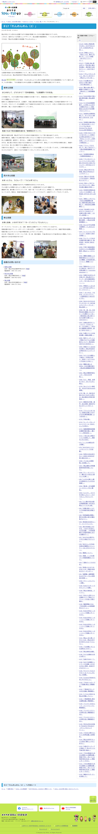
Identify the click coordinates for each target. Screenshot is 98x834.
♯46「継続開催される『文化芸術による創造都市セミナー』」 (87, 606)
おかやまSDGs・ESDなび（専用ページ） (40, 789)
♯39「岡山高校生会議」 (87, 651)
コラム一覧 (38, 21)
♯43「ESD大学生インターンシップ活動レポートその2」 (87, 626)
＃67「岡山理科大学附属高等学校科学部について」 (87, 467)
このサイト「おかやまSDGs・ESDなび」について (36, 825)
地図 (27, 269)
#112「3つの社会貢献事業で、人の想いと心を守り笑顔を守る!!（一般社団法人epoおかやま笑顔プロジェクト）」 (87, 106)
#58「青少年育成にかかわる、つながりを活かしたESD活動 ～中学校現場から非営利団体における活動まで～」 (87, 530)
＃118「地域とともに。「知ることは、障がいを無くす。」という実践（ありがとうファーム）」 (87, 56)
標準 (91, 1)
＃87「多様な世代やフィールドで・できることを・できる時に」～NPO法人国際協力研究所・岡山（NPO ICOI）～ (87, 326)
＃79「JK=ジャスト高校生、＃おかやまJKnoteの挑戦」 (87, 388)
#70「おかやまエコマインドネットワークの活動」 (86, 449)
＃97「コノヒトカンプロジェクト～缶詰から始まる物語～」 (87, 233)
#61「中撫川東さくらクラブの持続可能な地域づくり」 (87, 510)
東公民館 (7, 280)
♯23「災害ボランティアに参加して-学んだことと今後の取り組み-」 (87, 748)
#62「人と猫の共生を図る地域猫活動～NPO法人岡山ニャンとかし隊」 (87, 503)
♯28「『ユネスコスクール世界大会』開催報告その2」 (87, 712)
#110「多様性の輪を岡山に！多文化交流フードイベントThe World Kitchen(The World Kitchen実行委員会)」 (87, 126)
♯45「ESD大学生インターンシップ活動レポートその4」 (87, 613)
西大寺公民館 (8, 273)
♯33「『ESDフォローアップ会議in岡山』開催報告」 (87, 684)
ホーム (3, 21)
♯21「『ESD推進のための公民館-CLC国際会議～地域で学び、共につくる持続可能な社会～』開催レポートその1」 (87, 767)
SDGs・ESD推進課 (21, 789)
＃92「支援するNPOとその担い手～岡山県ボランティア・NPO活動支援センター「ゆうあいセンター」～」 (87, 279)
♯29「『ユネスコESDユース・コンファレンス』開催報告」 (87, 705)
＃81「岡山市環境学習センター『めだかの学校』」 (87, 374)
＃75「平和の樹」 (85, 419)
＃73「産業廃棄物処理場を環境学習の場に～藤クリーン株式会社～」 (87, 431)
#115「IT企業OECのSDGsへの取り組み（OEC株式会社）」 (86, 82)
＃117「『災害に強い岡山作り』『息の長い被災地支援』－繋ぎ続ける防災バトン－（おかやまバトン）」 (87, 67)
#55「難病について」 (86, 553)
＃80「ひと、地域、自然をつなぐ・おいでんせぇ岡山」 (87, 381)
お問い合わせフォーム (37, 821)
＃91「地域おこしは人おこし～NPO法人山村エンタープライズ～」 (87, 287)
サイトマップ (43, 829)
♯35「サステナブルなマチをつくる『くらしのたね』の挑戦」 (87, 672)
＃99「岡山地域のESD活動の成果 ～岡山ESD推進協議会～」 (87, 220)
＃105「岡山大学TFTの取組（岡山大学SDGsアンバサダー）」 (86, 171)
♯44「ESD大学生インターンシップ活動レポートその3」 (87, 619)
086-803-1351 (9, 821)
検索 (84, 8)
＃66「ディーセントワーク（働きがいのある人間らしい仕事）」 (87, 474)
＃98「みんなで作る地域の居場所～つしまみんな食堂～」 (87, 226)
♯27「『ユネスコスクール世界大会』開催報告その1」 (87, 719)
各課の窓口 (11, 789)
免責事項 (74, 825)
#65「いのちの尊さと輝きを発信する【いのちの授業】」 (87, 481)
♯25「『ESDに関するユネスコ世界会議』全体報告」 (87, 734)
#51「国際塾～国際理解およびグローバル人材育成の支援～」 (87, 576)
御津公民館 (8, 267)
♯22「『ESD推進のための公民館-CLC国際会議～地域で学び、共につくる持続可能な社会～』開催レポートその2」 (87, 757)
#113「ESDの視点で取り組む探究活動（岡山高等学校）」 (87, 98)
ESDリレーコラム (28, 21)
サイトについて (55, 829)
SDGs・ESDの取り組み (14, 21)
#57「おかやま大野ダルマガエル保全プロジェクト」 (87, 539)
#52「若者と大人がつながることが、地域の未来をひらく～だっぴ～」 (87, 569)
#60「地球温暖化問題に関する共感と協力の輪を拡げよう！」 (87, 517)
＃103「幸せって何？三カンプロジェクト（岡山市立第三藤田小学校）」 (87, 185)
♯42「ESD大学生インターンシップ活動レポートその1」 (87, 633)
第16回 (9, 80)
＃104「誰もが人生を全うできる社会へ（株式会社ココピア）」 (87, 178)
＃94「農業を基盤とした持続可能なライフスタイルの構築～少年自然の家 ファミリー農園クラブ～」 (87, 259)
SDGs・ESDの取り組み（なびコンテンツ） (66, 789)
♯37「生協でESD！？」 (87, 659)
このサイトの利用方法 (61, 825)
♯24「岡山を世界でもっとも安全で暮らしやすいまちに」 (87, 741)
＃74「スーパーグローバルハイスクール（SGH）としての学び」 (87, 424)
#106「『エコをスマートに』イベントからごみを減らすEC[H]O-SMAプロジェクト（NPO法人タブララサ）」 (87, 163)
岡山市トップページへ (9, 1)
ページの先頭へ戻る (93, 800)
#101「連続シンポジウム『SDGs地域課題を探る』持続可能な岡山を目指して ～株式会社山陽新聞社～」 (87, 202)
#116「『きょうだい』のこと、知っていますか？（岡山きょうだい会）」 (87, 76)
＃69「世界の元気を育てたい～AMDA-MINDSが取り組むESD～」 (87, 456)
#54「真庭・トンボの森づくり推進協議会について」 (87, 557)
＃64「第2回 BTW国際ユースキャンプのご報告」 (87, 488)
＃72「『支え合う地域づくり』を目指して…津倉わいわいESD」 (87, 437)
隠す (80, 40)
